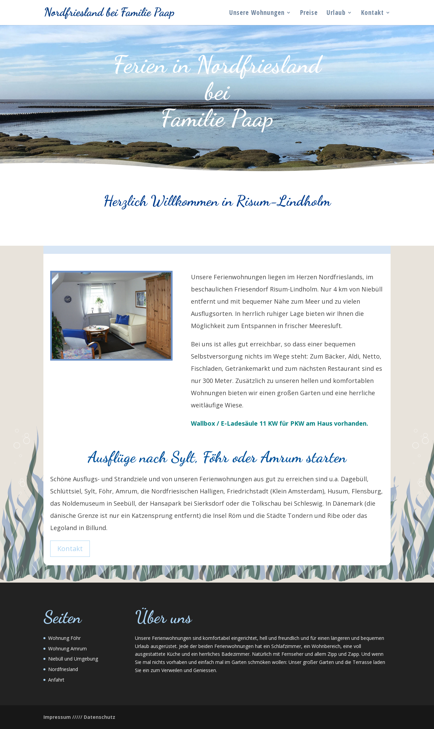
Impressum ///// (62, 717)
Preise (309, 13)
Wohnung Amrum (67, 648)
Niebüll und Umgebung (73, 658)
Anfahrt (56, 679)
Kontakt (372, 13)
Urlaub (336, 13)
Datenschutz (99, 717)
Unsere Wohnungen (256, 13)
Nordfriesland (63, 669)
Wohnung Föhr (64, 638)
